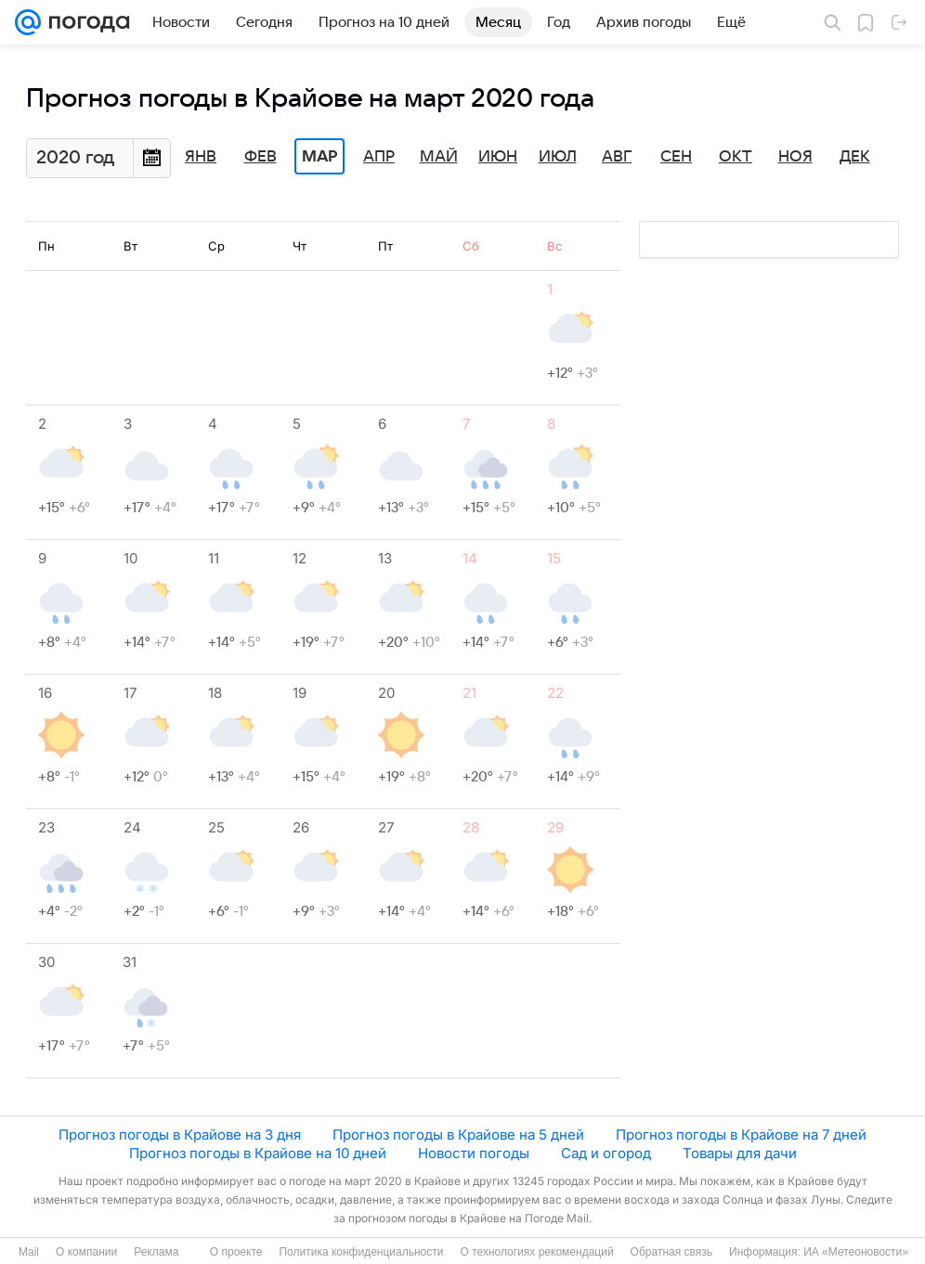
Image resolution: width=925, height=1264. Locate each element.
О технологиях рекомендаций (536, 1251)
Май (439, 156)
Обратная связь (671, 1251)
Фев (260, 156)
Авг (617, 156)
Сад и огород (606, 1153)
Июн (497, 156)
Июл (558, 156)
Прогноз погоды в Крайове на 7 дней (741, 1134)
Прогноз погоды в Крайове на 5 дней (458, 1134)
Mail (29, 1251)
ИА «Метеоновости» (855, 1251)
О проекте (236, 1251)
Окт (735, 156)
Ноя (795, 156)
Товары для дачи (740, 1153)
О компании (86, 1251)
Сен (676, 156)
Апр (379, 156)
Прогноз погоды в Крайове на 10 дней (257, 1153)
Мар (319, 156)
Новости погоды (473, 1153)
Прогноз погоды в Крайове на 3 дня (180, 1134)
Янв (200, 156)
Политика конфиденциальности (361, 1251)
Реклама (156, 1251)
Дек (855, 156)
